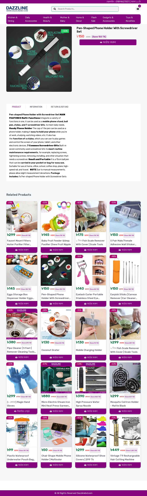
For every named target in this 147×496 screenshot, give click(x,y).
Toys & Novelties (130, 19)
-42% (9, 310)
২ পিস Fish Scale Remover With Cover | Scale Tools (124, 350)
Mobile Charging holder (89, 350)
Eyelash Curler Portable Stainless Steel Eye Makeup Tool (89, 296)
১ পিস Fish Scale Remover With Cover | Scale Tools (90, 242)
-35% (78, 310)
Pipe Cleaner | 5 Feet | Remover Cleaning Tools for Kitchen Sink (20, 350)
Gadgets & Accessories (109, 19)
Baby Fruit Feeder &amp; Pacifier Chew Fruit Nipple (56, 242)
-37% (44, 364)
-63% (113, 364)
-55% (44, 202)
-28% (44, 310)
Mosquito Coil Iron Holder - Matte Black (124, 404)
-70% (113, 418)
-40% (78, 202)
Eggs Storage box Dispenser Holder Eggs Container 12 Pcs (20, 296)
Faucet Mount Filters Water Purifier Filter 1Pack (19, 242)
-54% (78, 364)
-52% (9, 256)
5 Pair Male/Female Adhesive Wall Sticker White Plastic (122, 242)
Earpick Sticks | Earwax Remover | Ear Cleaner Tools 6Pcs (123, 296)
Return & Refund (59, 107)
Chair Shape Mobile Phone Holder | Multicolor (56, 457)
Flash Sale (94, 19)
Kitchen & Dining (12, 19)
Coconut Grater (50, 350)
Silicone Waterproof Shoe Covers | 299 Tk (90, 457)
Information (36, 107)
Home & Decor (80, 19)
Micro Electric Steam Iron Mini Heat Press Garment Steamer (55, 404)
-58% (44, 418)
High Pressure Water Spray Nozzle (87, 404)
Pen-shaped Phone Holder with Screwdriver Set (55, 296)
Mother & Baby (64, 19)
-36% (78, 256)
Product (16, 107)
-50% (64, 31)
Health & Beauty (47, 19)
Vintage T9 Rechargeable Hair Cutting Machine (125, 457)
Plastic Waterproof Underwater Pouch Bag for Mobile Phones (20, 457)
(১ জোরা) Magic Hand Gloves (18, 404)
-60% (9, 364)
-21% (9, 202)
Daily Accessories (31, 19)
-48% (113, 256)
